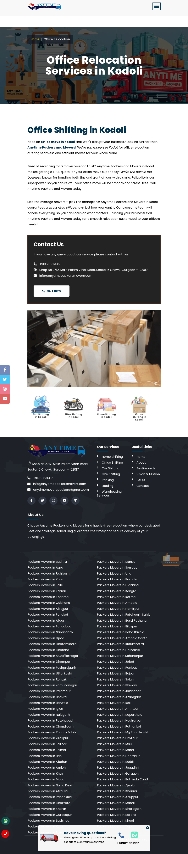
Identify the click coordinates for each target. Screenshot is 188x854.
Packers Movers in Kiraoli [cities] (115, 820)
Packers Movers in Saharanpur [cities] (120, 656)
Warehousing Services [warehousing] (109, 493)
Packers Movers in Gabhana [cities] (48, 603)
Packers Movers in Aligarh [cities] (46, 620)
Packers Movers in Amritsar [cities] (118, 708)
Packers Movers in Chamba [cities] (48, 650)
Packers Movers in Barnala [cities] (117, 579)
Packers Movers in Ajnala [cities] (116, 785)
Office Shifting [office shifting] (112, 462)
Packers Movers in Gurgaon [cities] (118, 773)
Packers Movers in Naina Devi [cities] (49, 785)
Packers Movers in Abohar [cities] (47, 761)
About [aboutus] (141, 462)
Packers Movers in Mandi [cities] (115, 750)
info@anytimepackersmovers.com (63, 275)
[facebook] (31, 501)
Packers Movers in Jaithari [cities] (47, 744)
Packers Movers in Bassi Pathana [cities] (122, 620)
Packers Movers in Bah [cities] (44, 756)
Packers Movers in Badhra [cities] (47, 561)
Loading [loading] (107, 486)
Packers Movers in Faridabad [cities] (49, 626)
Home (35, 39)
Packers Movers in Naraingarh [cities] (50, 632)
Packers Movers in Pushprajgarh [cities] (51, 667)
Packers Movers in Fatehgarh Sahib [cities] (123, 614)
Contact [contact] (142, 486)
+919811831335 (47, 264)
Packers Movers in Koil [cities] (113, 703)
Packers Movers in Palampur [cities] (49, 691)
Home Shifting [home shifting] (112, 456)
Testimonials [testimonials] (146, 468)
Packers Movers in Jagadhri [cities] (118, 767)
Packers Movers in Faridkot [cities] (47, 614)
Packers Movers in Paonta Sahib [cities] (51, 732)
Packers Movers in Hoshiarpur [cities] (119, 720)
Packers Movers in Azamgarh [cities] (119, 697)
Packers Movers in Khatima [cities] (48, 597)
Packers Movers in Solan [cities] (115, 679)
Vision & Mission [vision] (148, 474)
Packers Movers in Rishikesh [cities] (48, 573)
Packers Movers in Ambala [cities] (117, 603)
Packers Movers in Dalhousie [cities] (118, 650)
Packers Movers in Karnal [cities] (46, 591)
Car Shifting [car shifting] (110, 468)
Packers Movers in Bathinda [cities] (48, 820)
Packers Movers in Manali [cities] (116, 803)
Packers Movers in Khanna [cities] (117, 791)
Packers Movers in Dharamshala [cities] (51, 644)
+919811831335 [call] (40, 478)
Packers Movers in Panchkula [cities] (49, 797)
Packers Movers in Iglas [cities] (45, 708)
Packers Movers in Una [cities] (114, 573)
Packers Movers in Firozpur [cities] (117, 738)
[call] (121, 835)
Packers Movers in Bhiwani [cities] (117, 685)
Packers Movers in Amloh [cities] (46, 767)
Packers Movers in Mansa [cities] (116, 561)
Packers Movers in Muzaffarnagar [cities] (52, 656)
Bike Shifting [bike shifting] (111, 474)
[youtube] (64, 501)
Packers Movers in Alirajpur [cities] (47, 609)
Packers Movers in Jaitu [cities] (45, 585)
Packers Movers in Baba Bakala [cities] (120, 632)
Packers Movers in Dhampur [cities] (48, 661)
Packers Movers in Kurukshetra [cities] (120, 644)
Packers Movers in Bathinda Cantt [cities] (122, 779)
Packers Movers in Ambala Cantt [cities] (122, 638)
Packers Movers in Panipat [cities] (117, 667)
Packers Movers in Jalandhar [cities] (119, 691)
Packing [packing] (108, 480)
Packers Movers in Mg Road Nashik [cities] (123, 732)
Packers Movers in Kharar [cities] (46, 809)
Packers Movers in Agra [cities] (45, 567)
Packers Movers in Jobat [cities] (115, 661)
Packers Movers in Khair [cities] (45, 773)
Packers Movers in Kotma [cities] (116, 597)
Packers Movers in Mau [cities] (114, 744)
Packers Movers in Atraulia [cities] (47, 791)
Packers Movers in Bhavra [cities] (47, 697)
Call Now (51, 291)
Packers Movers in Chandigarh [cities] (50, 726)
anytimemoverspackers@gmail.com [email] (58, 489)
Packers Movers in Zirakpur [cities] (47, 738)
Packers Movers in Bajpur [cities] (116, 673)
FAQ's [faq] (140, 480)
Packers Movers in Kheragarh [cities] (119, 809)
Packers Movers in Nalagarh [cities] (48, 714)
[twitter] (42, 501)
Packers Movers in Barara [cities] (116, 815)
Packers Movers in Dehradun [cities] (118, 756)
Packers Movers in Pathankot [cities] (119, 726)
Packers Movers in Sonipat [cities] (117, 567)
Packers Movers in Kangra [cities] (116, 591)
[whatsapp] (132, 834)
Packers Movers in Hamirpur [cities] (118, 609)
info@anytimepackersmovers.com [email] (56, 484)
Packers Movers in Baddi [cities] (115, 761)
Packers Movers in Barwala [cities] (47, 703)
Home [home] (141, 456)
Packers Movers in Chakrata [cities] (48, 803)
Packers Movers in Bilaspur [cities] (117, 626)
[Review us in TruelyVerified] (75, 501)
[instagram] (53, 501)
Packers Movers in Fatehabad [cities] (50, 720)
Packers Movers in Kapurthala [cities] (119, 714)
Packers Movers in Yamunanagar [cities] (52, 685)
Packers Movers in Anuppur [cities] (117, 797)
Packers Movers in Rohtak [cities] (47, 679)
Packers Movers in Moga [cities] (45, 779)
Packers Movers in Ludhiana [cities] (118, 585)
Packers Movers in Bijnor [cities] (45, 638)
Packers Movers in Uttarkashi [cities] (49, 673)
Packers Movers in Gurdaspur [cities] (49, 815)
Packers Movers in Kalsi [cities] (45, 579)
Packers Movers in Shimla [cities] (46, 750)
